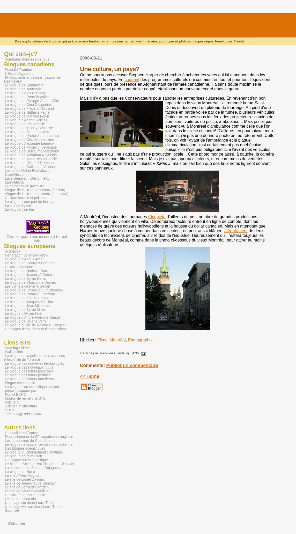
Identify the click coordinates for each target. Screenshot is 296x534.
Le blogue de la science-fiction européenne (38, 445)
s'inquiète (157, 217)
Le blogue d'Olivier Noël (23, 314)
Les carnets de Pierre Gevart (27, 286)
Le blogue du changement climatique (34, 452)
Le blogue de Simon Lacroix (27, 132)
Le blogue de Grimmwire (24, 85)
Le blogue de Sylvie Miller (25, 310)
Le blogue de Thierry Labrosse (29, 128)
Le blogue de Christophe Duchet (30, 282)
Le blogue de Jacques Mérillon (29, 302)
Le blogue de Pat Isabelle (25, 124)
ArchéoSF (13, 251)
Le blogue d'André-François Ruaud (32, 317)
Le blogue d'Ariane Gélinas (26, 120)
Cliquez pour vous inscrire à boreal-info (37, 236)
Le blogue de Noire (20, 472)
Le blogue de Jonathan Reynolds (31, 155)
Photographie (140, 340)
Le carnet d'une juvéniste (24, 186)
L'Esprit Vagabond (19, 74)
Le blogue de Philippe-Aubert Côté (32, 101)
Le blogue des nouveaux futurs (29, 367)
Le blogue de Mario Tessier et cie (31, 159)
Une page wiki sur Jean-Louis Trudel (33, 507)
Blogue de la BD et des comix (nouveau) (36, 194)
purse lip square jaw (20, 391)
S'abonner (16, 523)
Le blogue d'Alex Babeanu (25, 93)
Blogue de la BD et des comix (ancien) (35, 190)
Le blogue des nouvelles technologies (34, 363)
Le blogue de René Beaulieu (27, 97)
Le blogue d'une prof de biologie (30, 202)
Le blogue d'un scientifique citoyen (32, 387)
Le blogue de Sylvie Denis (25, 279)
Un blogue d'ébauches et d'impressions (35, 329)
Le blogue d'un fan (19, 209)
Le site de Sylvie (18, 206)
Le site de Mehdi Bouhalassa (27, 171)
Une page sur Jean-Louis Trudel (30, 503)
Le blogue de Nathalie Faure (27, 112)
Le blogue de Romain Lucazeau (30, 294)
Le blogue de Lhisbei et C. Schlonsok (34, 290)
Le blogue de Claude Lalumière (29, 140)
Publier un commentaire (132, 365)
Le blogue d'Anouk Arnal (24, 259)
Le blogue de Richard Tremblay (29, 163)
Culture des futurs (63, 27)
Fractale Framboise (20, 70)
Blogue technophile (20, 383)
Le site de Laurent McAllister (27, 491)
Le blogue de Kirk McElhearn (27, 298)
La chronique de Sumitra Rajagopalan (34, 468)
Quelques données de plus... (29, 59)
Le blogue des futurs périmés (28, 375)
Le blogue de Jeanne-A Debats (29, 275)
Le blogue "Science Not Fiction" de (39, 464)
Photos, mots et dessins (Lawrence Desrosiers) (32, 79)
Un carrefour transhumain (25, 495)
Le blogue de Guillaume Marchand (32, 151)
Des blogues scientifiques (25, 448)
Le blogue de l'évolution (23, 456)
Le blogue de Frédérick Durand (29, 109)
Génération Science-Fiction (26, 255)
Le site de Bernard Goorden (27, 487)
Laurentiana (14, 182)
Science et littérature (21, 406)
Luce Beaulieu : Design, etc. (27, 178)
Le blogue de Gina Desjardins (28, 105)
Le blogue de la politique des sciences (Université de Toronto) (34, 358)
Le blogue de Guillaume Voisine (30, 167)
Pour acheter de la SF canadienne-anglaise (39, 437)
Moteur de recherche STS (25, 398)
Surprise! (12, 511)
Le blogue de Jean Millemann (28, 306)
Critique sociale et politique (26, 198)
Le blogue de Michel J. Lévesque (31, 147)
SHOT (10, 410)
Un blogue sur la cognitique (26, 460)
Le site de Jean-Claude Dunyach (30, 483)
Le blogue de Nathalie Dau (26, 271)
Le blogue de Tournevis (23, 89)
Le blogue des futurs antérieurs (29, 379)
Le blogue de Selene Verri (25, 321)
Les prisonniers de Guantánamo (30, 441)
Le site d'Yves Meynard (23, 476)
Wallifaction (14, 352)
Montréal (118, 340)
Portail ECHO (15, 395)
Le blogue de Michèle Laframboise (32, 136)
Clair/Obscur (15, 175)
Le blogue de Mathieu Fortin (27, 116)
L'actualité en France (21, 433)
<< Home (89, 376)
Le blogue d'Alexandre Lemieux (30, 143)
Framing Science (18, 348)
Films (102, 340)
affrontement (236, 231)
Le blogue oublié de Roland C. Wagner (35, 325)
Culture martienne (19, 267)
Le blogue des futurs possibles (29, 371)
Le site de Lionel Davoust (25, 479)
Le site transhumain (20, 499)
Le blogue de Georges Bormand (30, 263)
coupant (131, 79)
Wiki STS (12, 402)
